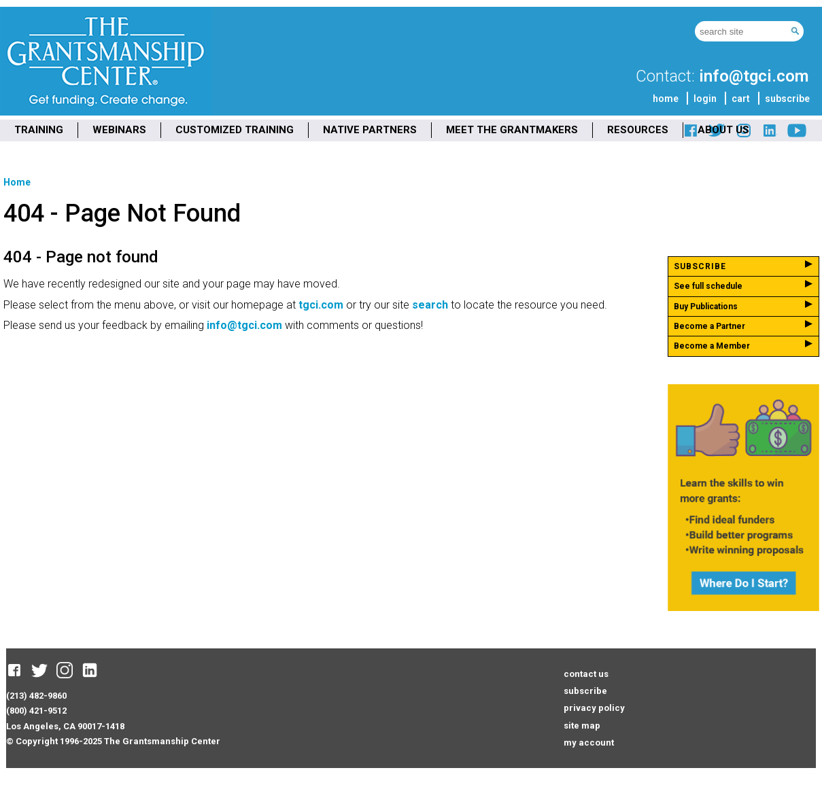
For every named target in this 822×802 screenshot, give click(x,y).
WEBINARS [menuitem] (119, 130)
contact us (586, 674)
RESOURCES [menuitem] (637, 130)
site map (582, 725)
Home (17, 182)
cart (741, 98)
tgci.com (320, 304)
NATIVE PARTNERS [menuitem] (370, 130)
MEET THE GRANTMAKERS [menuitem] (512, 130)
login (705, 98)
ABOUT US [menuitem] (723, 130)
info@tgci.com (753, 76)
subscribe (787, 98)
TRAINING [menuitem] (38, 130)
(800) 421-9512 (36, 710)
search (430, 304)
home (666, 98)
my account (589, 742)
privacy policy (594, 708)
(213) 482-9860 (36, 696)
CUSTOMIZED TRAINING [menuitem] (234, 130)
